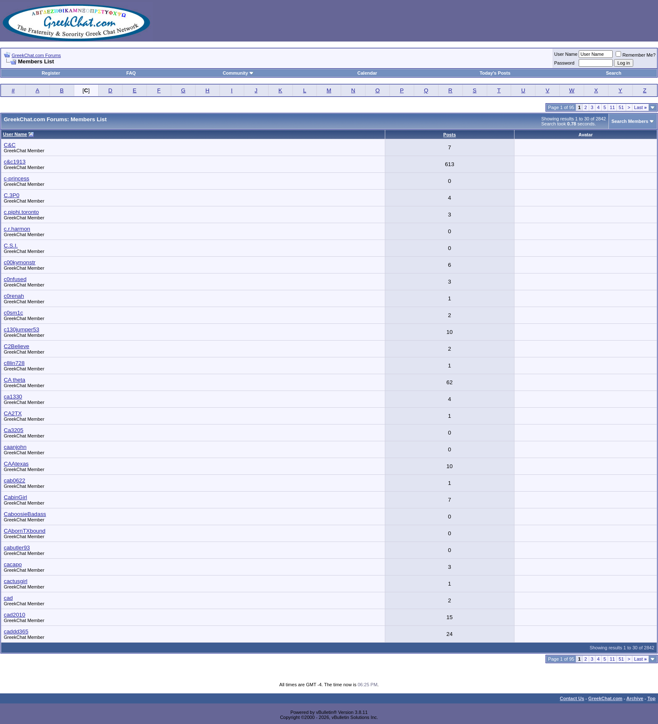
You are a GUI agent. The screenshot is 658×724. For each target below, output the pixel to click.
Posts (449, 134)
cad (8, 598)
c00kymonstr (20, 262)
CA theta (14, 380)
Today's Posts (495, 73)
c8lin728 (14, 363)
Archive (635, 698)
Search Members (629, 121)
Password (564, 62)
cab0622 (14, 480)
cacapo (13, 564)
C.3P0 (11, 195)
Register (51, 73)
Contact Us (572, 698)
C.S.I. (11, 245)
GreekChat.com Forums (36, 55)
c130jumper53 (21, 329)
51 (621, 107)
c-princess (16, 178)
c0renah (14, 296)
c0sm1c (13, 313)
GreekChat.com (605, 698)
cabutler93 (17, 547)
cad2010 (14, 615)
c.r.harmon (17, 229)
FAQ (131, 73)
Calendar (367, 73)
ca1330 (13, 396)
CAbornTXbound (24, 531)
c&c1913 (15, 162)
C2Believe (16, 346)
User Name (566, 54)
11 (612, 107)
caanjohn (15, 447)
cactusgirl (15, 581)
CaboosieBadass (25, 514)
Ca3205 (14, 430)
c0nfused (15, 279)
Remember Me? (635, 54)
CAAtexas (16, 464)
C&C (10, 145)
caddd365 (16, 631)
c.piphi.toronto (21, 212)
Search (613, 73)
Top (651, 698)
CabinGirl (15, 497)
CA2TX (13, 413)
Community (238, 73)
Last (640, 107)
